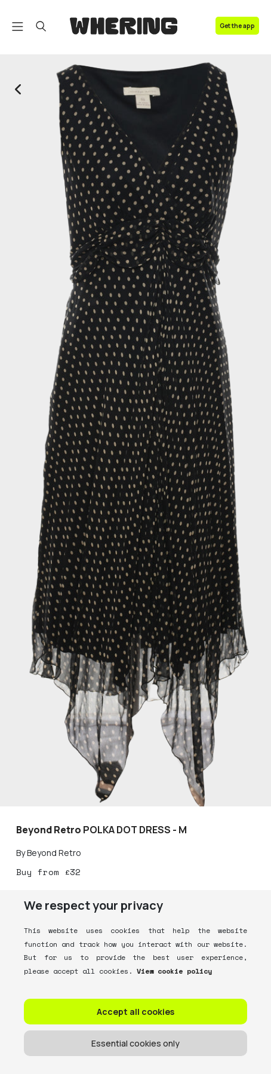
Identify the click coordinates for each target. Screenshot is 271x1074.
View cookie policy (172, 971)
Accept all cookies (135, 1011)
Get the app (237, 26)
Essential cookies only (135, 1043)
